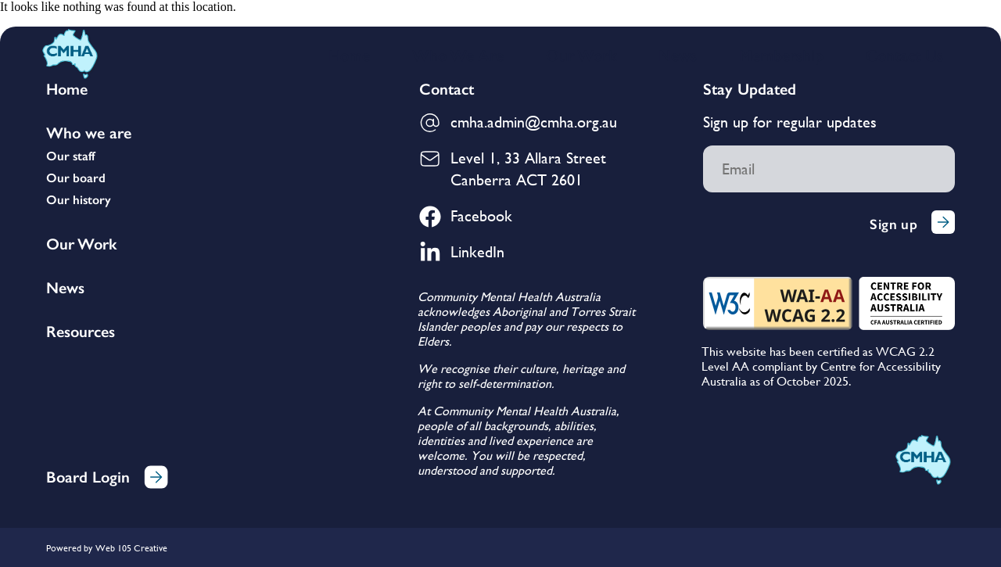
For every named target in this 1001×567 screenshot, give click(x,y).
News (677, 55)
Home (349, 55)
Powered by (69, 548)
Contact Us (904, 55)
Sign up (912, 224)
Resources (80, 331)
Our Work (581, 55)
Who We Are (458, 55)
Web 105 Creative (131, 548)
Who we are (88, 133)
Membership (781, 55)
